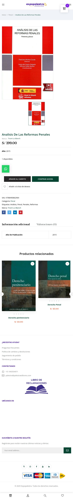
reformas (34, 204)
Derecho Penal (54, 304)
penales (26, 204)
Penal (10, 15)
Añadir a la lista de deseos (19, 186)
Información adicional (16, 224)
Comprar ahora (45, 179)
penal (20, 204)
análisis (13, 204)
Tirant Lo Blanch (14, 138)
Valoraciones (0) (46, 224)
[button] (5, 169)
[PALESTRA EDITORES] (36, 418)
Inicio (4, 15)
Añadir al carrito (17, 179)
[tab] (16, 224)
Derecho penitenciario (18, 317)
